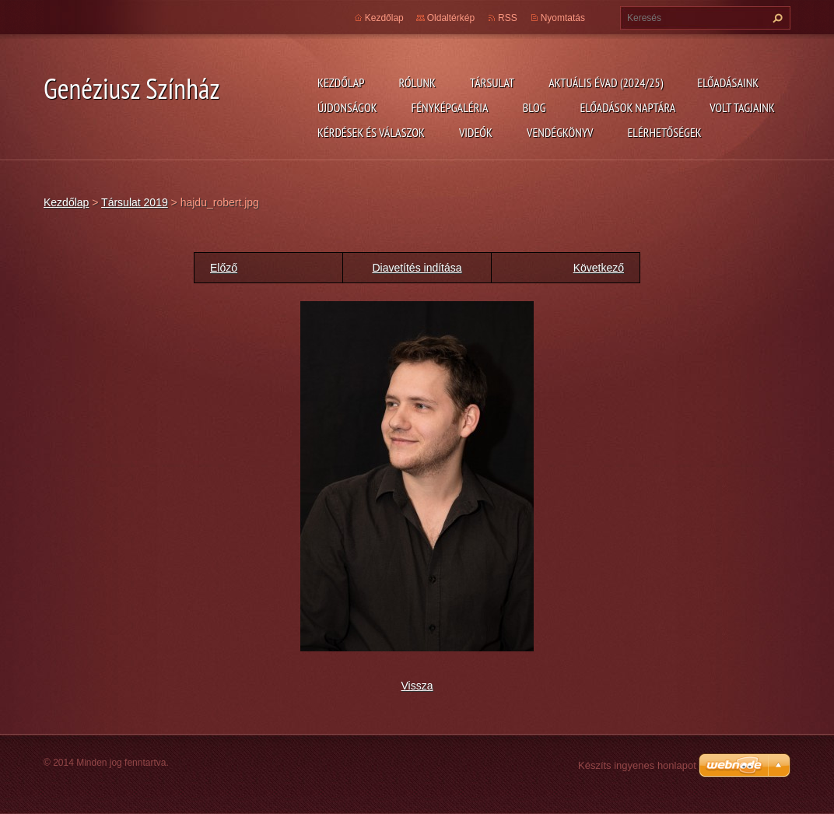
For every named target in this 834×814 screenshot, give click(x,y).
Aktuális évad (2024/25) (605, 82)
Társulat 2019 (134, 202)
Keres (775, 18)
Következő (598, 267)
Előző (223, 267)
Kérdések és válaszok (371, 132)
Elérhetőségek (665, 132)
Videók (475, 132)
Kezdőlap (340, 82)
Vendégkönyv (560, 132)
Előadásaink (728, 82)
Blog (534, 107)
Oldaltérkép (451, 17)
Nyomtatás (563, 17)
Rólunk (417, 82)
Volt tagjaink (742, 107)
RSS (507, 17)
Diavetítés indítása (416, 267)
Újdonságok (347, 107)
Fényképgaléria (450, 107)
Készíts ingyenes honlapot (637, 765)
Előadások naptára (628, 107)
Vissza (417, 685)
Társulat (492, 82)
